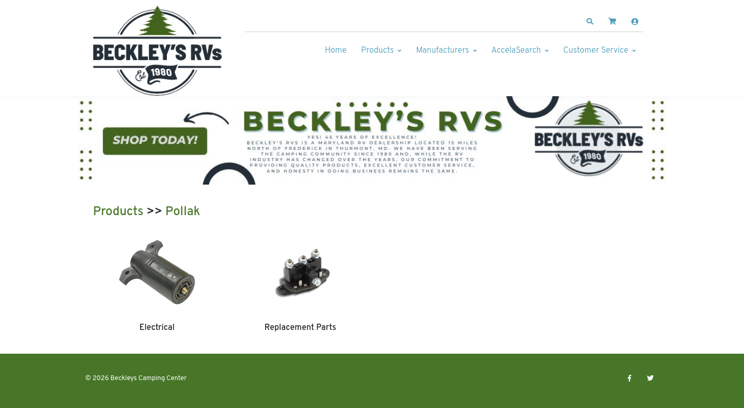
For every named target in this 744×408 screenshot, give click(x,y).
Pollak (182, 212)
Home (336, 51)
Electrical (157, 328)
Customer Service (595, 51)
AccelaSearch (516, 51)
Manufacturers (442, 51)
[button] (590, 21)
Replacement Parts (300, 328)
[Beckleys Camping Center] (157, 50)
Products (377, 51)
